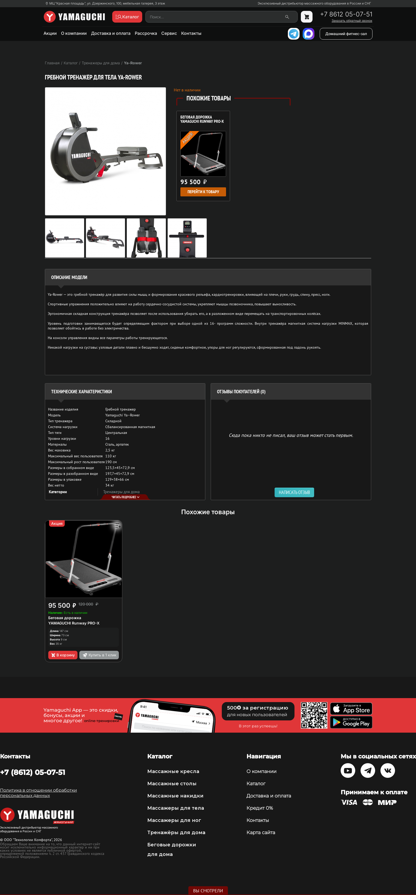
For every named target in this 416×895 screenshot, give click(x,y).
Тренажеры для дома (121, 491)
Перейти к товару (203, 192)
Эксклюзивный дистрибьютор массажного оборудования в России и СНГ (314, 3)
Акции (50, 33)
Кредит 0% (259, 808)
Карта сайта (260, 832)
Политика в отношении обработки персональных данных (38, 793)
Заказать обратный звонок (352, 21)
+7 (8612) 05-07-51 (32, 772)
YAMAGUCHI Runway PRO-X (73, 623)
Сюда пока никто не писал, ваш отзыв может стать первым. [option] (291, 435)
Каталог (255, 784)
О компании (74, 33)
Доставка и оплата (111, 33)
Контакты (191, 33)
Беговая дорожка (64, 617)
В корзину (63, 655)
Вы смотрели (208, 891)
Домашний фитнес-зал (346, 33)
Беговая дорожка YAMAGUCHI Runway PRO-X (202, 119)
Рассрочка (146, 33)
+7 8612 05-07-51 (346, 14)
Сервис (169, 33)
